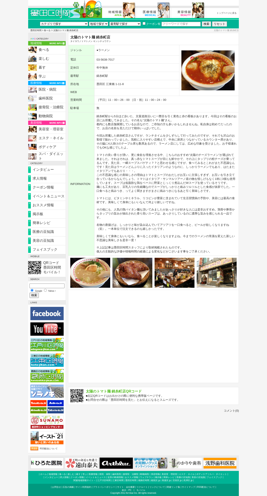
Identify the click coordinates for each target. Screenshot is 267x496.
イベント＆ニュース (49, 196)
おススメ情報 (43, 205)
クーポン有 (152, 24)
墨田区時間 (35, 30)
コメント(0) (231, 410)
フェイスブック (45, 249)
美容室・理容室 (51, 129)
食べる (47, 30)
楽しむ (44, 58)
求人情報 (40, 178)
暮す (42, 67)
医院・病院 (47, 89)
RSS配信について (49, 448)
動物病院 (46, 116)
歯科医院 (46, 98)
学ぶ (42, 76)
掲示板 (38, 214)
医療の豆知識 (43, 232)
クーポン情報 (43, 187)
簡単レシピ (41, 223)
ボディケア (47, 147)
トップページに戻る (227, 13)
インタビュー (43, 169)
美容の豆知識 (43, 240)
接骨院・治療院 (51, 107)
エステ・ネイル (51, 138)
